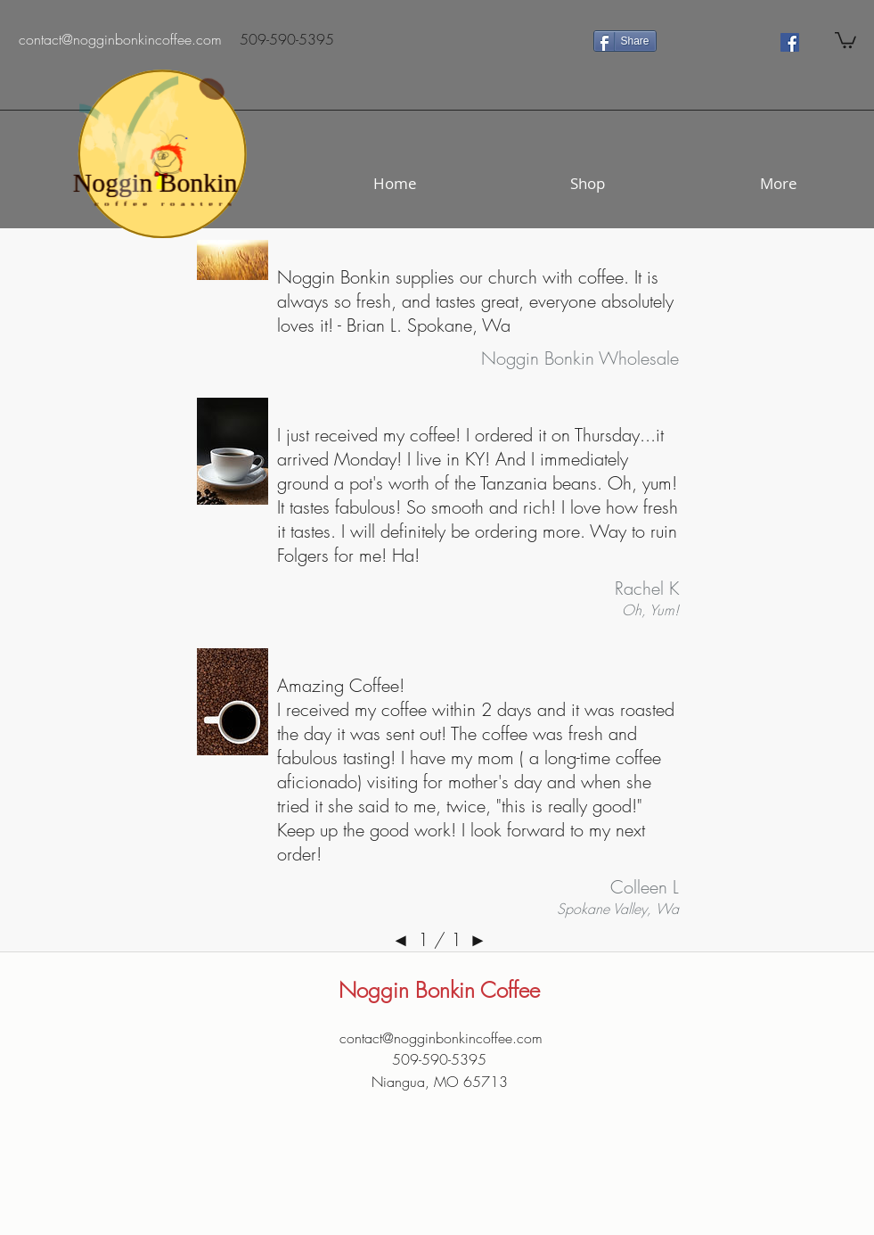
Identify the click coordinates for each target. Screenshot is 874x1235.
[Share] (625, 41)
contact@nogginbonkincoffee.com (441, 1038)
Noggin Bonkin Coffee (439, 990)
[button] (845, 39)
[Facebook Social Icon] (789, 42)
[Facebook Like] (718, 41)
